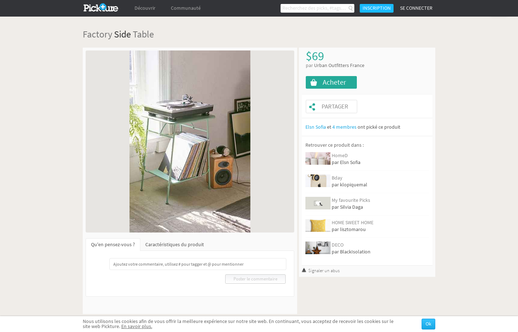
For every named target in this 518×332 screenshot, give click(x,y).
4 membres (344, 127)
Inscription (377, 8)
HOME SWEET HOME (352, 222)
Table (143, 34)
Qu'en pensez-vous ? (113, 244)
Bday (337, 177)
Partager (335, 106)
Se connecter (416, 8)
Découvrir (145, 8)
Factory (97, 34)
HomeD (340, 155)
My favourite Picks (351, 200)
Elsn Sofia (315, 127)
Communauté (186, 8)
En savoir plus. (136, 326)
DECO (338, 245)
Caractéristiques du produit (174, 244)
